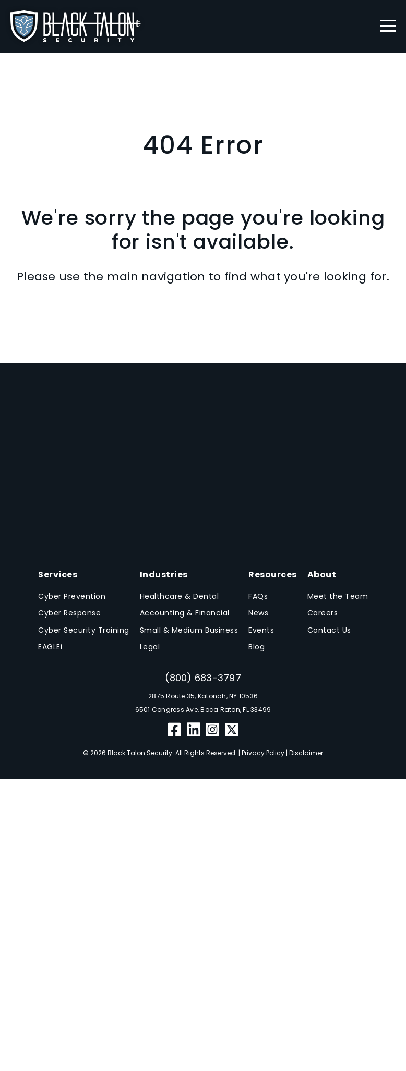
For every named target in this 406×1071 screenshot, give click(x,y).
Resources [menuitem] (272, 575)
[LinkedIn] (194, 730)
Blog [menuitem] (256, 647)
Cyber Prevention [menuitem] (71, 596)
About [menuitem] (322, 575)
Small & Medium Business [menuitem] (189, 630)
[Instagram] (213, 730)
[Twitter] (231, 730)
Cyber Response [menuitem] (69, 613)
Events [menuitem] (261, 630)
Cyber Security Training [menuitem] (83, 630)
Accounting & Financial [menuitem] (185, 613)
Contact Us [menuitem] (329, 630)
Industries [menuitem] (164, 575)
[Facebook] (175, 730)
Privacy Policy (263, 752)
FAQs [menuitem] (258, 596)
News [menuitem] (258, 613)
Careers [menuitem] (322, 613)
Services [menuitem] (57, 575)
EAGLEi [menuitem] (50, 647)
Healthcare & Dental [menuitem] (179, 596)
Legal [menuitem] (150, 647)
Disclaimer (306, 752)
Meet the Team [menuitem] (337, 596)
